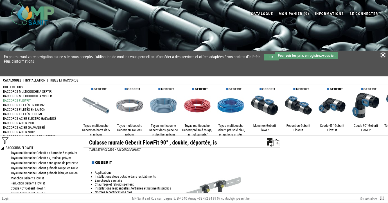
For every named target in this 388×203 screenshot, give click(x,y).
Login (5, 198)
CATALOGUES (12, 80)
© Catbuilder (368, 199)
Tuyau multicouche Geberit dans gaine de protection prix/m (163, 130)
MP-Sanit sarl (141, 198)
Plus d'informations (19, 61)
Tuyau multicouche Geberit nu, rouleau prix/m (129, 130)
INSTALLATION (35, 80)
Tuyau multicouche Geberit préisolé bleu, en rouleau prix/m (231, 130)
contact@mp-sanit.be (235, 198)
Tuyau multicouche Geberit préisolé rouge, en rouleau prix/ (197, 130)
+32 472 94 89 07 (208, 198)
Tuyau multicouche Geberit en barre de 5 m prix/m (96, 130)
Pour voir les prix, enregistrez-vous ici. (306, 55)
